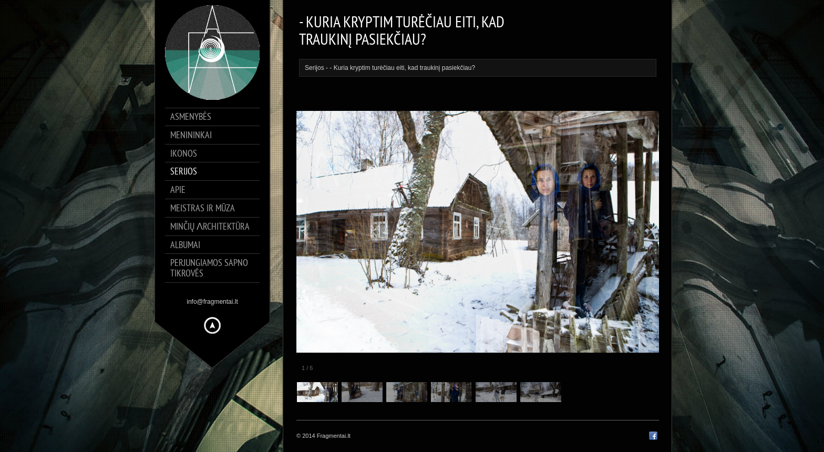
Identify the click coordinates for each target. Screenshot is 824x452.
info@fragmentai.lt (212, 301)
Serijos (314, 67)
